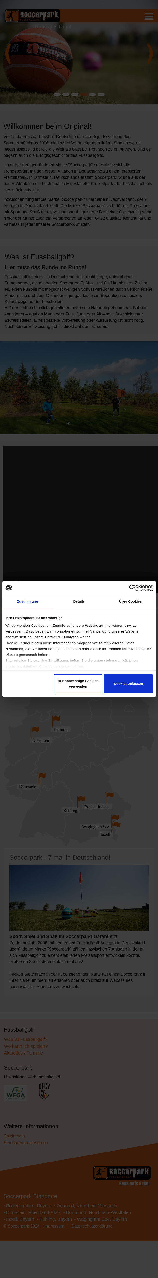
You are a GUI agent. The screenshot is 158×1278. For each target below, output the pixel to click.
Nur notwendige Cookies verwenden (78, 684)
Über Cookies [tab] (130, 602)
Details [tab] (79, 602)
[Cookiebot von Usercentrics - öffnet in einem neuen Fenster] (132, 587)
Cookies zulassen (128, 684)
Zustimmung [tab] (27, 602)
